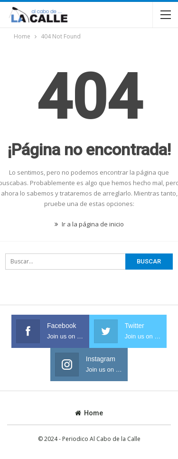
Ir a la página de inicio (89, 224)
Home (89, 413)
